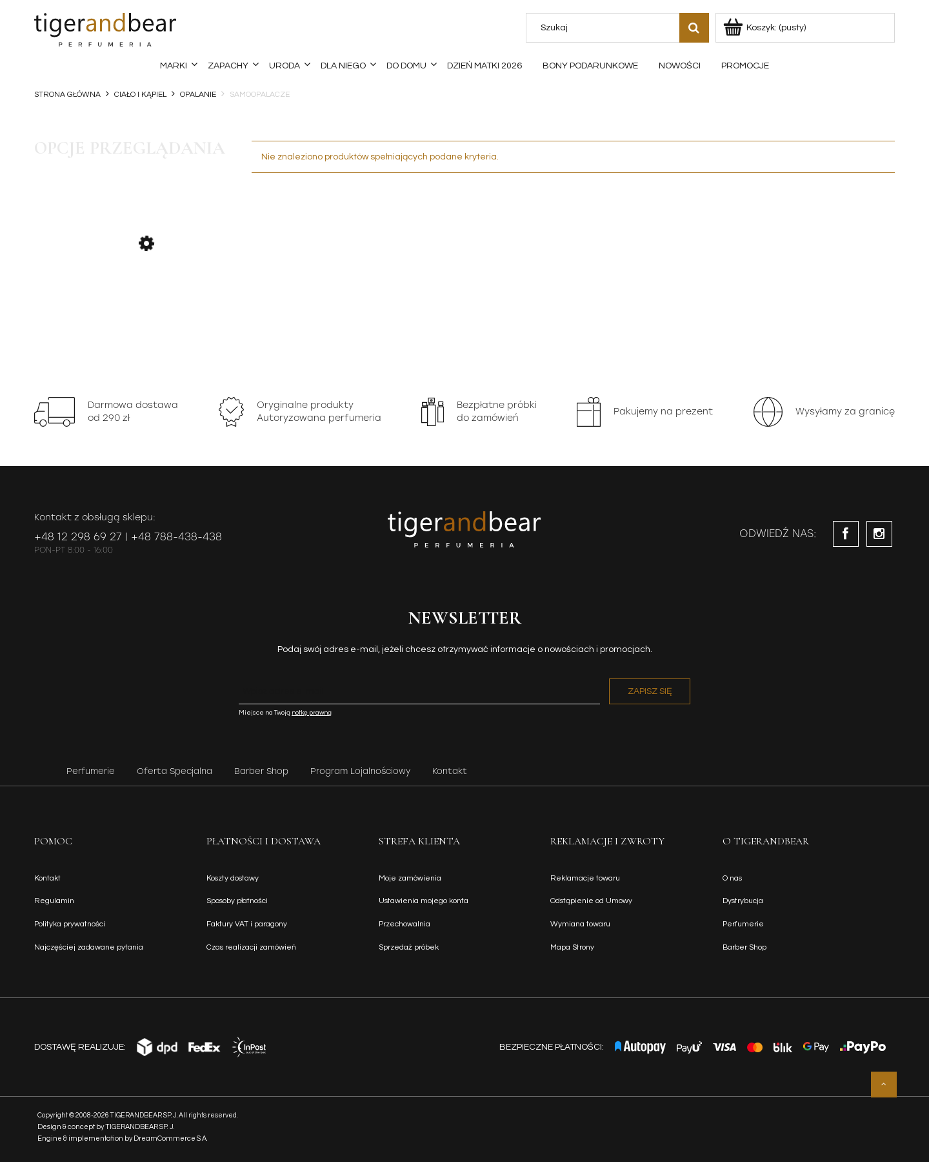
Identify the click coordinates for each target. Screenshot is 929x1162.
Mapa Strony (572, 947)
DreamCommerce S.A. (171, 1138)
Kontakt (449, 771)
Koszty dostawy (232, 878)
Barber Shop (261, 771)
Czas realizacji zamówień (251, 947)
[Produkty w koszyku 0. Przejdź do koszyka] (765, 27)
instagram (879, 534)
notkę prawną (312, 712)
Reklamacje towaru (585, 878)
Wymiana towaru (580, 924)
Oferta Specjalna (174, 771)
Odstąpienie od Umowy (591, 901)
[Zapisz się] (649, 691)
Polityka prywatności (69, 924)
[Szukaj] (694, 28)
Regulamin (54, 901)
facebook (846, 534)
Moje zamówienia (410, 878)
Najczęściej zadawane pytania (88, 947)
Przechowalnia (404, 924)
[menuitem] (173, 66)
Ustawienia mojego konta (423, 901)
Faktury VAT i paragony (246, 924)
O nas (732, 878)
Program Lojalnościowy (360, 771)
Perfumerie (90, 771)
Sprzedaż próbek (409, 947)
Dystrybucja (743, 901)
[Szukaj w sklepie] (605, 28)
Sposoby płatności (237, 901)
